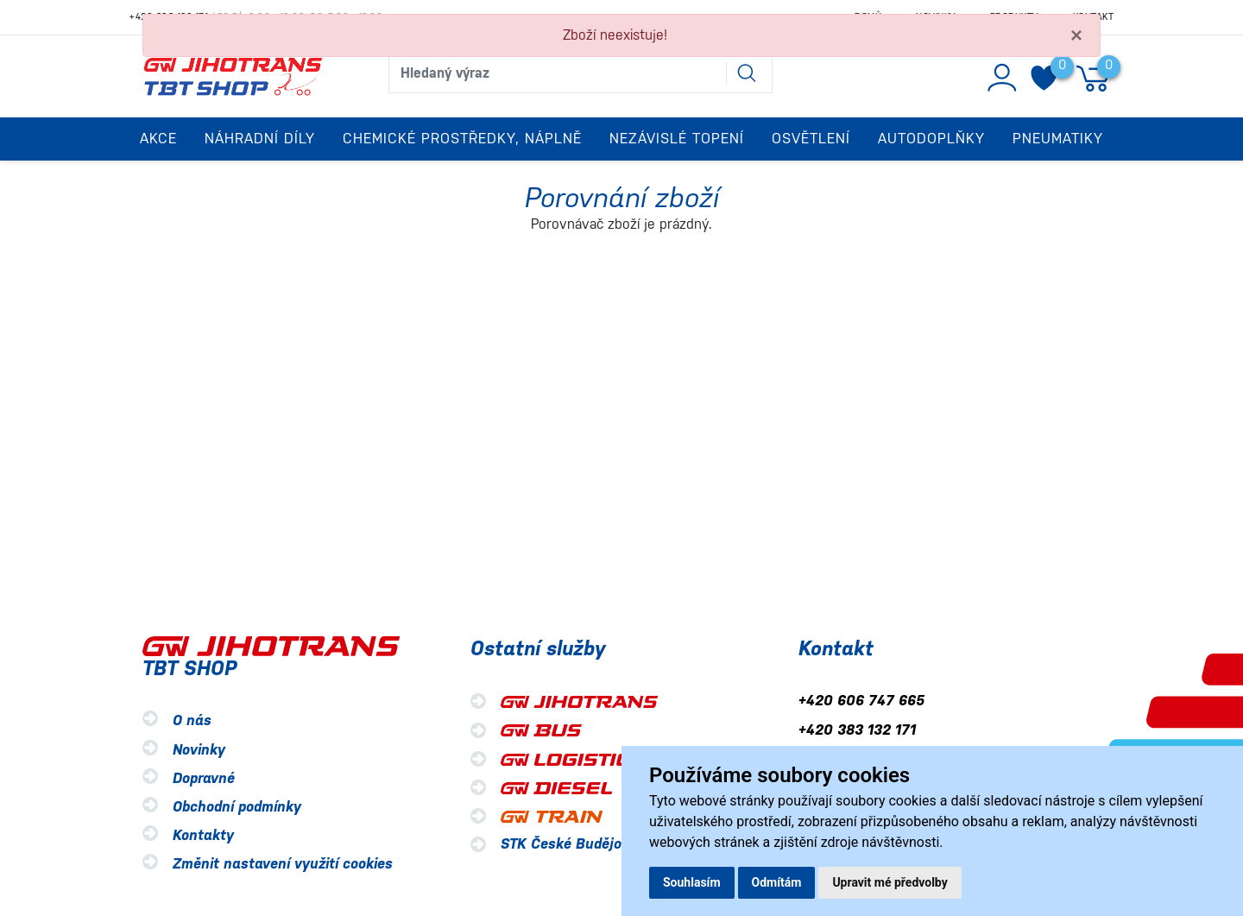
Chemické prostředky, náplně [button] (462, 138)
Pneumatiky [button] (1058, 138)
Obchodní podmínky (237, 807)
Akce (158, 138)
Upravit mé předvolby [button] (889, 882)
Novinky (199, 750)
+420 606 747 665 (861, 701)
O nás (192, 721)
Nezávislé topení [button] (676, 138)
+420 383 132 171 (857, 730)
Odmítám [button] (777, 882)
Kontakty (203, 835)
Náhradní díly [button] (260, 138)
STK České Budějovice (574, 844)
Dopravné (204, 778)
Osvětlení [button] (811, 138)
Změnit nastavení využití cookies (283, 864)
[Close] (1076, 35)
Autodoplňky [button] (931, 138)
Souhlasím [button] (692, 882)
